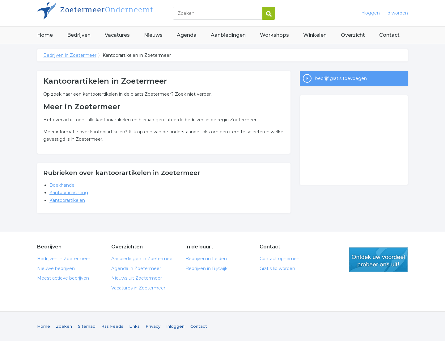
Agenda (187, 35)
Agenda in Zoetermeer (136, 268)
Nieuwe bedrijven (56, 268)
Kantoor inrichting (68, 192)
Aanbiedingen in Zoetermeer (142, 258)
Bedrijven (79, 35)
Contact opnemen (279, 258)
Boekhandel (62, 185)
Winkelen (315, 35)
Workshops (274, 35)
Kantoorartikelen (67, 200)
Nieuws (153, 35)
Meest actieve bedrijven (63, 278)
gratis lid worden (378, 259)
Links (134, 326)
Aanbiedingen (228, 35)
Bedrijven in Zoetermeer (114, 13)
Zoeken (64, 326)
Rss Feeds (112, 326)
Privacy (153, 326)
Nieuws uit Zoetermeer (136, 278)
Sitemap (86, 326)
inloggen (370, 13)
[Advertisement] (354, 140)
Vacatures (117, 35)
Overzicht (353, 35)
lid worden (397, 13)
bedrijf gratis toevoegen (341, 78)
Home (45, 35)
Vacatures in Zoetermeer (138, 288)
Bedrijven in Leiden (206, 258)
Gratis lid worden (277, 268)
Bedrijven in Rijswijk (206, 268)
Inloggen (175, 326)
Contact (389, 35)
